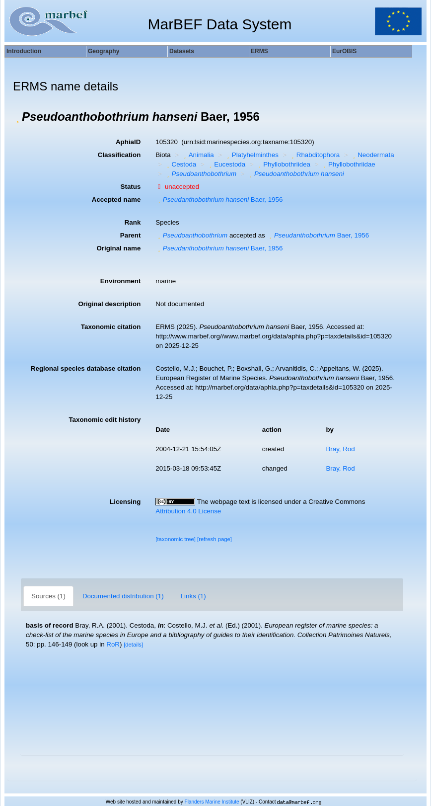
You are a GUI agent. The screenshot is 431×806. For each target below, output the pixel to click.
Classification (119, 155)
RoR (113, 644)
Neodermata (372, 155)
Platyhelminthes (251, 155)
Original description (109, 304)
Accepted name (116, 199)
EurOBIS (344, 51)
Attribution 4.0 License (188, 511)
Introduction (23, 51)
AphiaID (128, 142)
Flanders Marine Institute (212, 802)
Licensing (125, 501)
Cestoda (180, 164)
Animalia (197, 155)
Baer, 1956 (219, 199)
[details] (133, 644)
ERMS (259, 51)
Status (131, 186)
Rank (133, 222)
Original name (118, 248)
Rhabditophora (314, 155)
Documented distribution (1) (123, 596)
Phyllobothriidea (283, 164)
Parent (130, 235)
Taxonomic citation (111, 326)
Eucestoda (226, 164)
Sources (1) (48, 596)
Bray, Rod (340, 449)
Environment (120, 281)
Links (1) (193, 596)
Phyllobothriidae (348, 164)
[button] (17, 117)
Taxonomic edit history (105, 419)
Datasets (181, 51)
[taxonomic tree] (175, 539)
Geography (103, 51)
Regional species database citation (86, 368)
